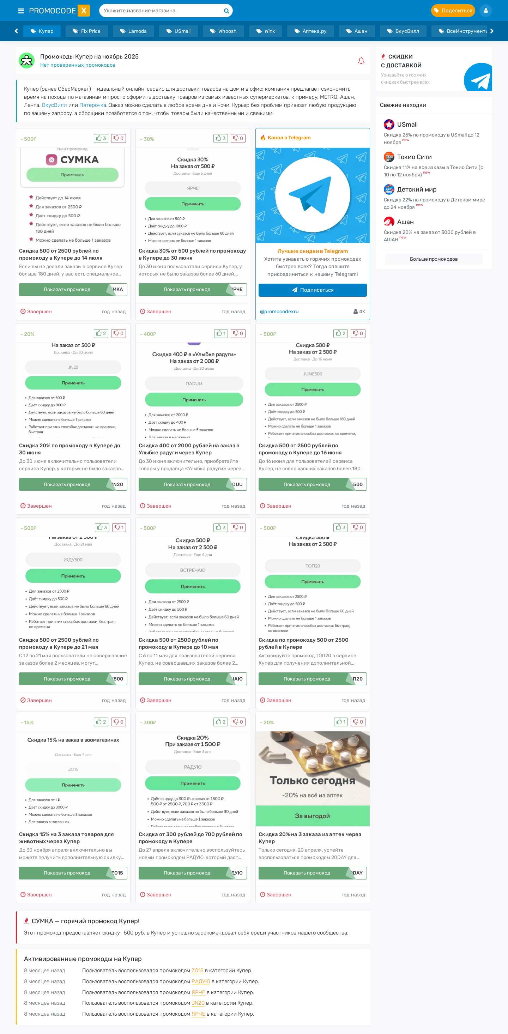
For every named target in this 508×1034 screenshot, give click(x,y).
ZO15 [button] (198, 970)
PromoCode (59, 11)
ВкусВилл (403, 31)
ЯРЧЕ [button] (198, 992)
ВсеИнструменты (464, 31)
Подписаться (313, 290)
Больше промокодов (434, 259)
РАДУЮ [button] (201, 981)
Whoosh (223, 31)
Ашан (357, 31)
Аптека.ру (311, 31)
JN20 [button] (198, 1003)
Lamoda (133, 31)
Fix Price (87, 31)
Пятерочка (92, 105)
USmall (178, 31)
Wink (265, 31)
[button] (363, 60)
